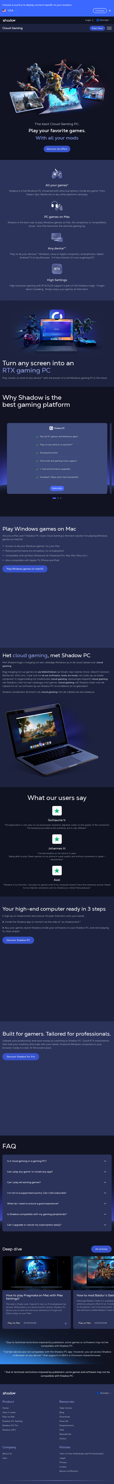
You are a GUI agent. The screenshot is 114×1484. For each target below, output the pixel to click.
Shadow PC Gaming (12, 1421)
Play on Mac (8, 1416)
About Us (7, 1453)
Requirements (66, 1425)
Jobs (4, 1458)
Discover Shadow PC (18, 940)
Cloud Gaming (12, 28)
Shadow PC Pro (10, 1425)
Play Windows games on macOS (25, 568)
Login (89, 20)
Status (62, 1438)
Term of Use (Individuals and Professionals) (81, 1453)
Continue (99, 10)
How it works (9, 1412)
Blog (61, 1412)
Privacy (63, 1462)
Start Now (97, 28)
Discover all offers (57, 148)
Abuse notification (68, 1471)
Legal (62, 1458)
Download (64, 1416)
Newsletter (65, 1434)
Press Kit (63, 1421)
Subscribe (57, 488)
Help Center (65, 1408)
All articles (101, 1249)
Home (5, 1408)
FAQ (61, 1429)
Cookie (62, 1466)
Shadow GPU (9, 1429)
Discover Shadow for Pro (21, 1056)
